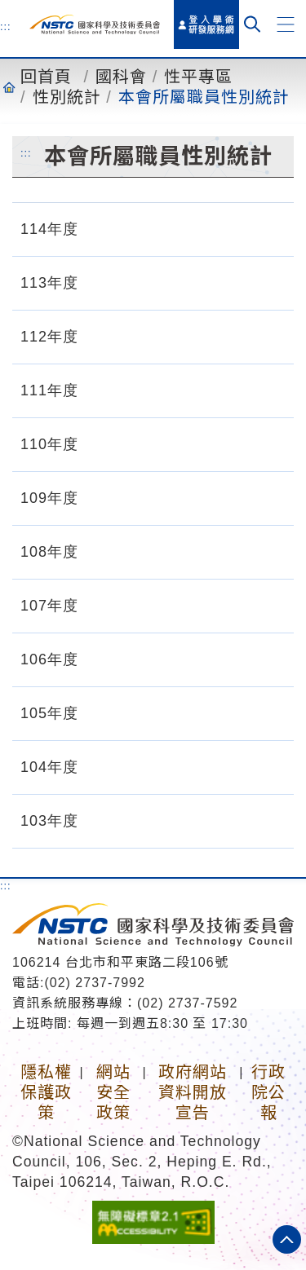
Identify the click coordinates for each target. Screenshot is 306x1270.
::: (5, 26)
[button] (285, 24)
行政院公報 (268, 1092)
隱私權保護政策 (46, 1092)
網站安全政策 (113, 1092)
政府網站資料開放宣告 (192, 1092)
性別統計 (67, 97)
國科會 (121, 77)
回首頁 (46, 77)
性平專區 (198, 77)
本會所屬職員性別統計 (204, 97)
